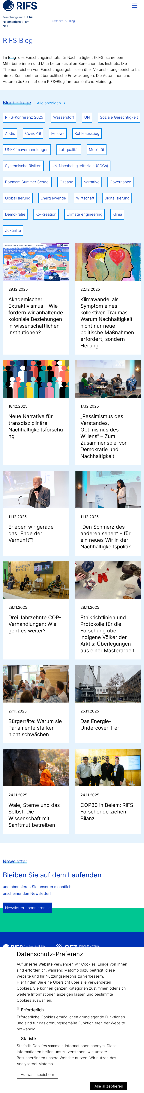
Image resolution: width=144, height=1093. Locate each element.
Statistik (29, 1039)
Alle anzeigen (49, 103)
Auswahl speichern (37, 1074)
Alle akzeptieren (108, 1086)
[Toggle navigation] (134, 5)
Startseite (57, 21)
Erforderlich (32, 1010)
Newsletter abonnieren (25, 908)
